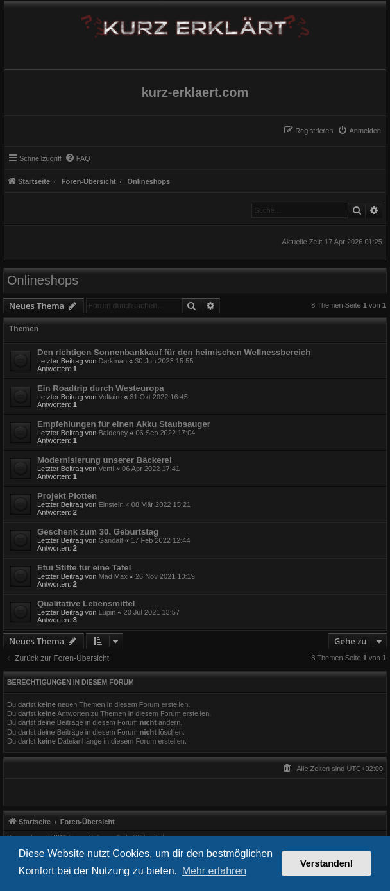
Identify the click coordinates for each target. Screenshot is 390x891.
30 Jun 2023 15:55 (164, 361)
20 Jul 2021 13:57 (152, 612)
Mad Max (112, 576)
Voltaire (110, 397)
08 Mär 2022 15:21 (161, 504)
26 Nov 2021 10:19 (165, 576)
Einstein (110, 504)
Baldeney (113, 433)
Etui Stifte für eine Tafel (84, 567)
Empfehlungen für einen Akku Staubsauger (123, 424)
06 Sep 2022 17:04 (166, 433)
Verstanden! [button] (326, 863)
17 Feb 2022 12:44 (160, 540)
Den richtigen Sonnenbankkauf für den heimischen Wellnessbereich (173, 352)
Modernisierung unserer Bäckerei (104, 460)
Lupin (106, 612)
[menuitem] (359, 130)
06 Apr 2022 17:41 (151, 468)
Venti (106, 468)
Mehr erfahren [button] (214, 870)
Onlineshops (42, 280)
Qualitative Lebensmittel (86, 603)
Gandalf (110, 540)
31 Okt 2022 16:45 (159, 397)
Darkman (112, 361)
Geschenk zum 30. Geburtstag (97, 532)
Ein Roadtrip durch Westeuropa (100, 388)
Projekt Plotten (67, 496)
